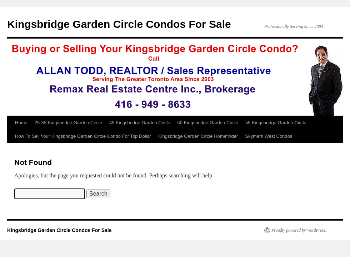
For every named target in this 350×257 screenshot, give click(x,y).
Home (21, 122)
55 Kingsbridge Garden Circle (275, 122)
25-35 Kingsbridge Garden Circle (68, 122)
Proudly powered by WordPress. (298, 230)
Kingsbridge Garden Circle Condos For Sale (119, 24)
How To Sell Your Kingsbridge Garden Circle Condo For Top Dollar (83, 136)
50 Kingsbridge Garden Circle (208, 122)
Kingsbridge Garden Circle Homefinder (198, 136)
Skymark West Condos (268, 136)
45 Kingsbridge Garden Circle (139, 122)
